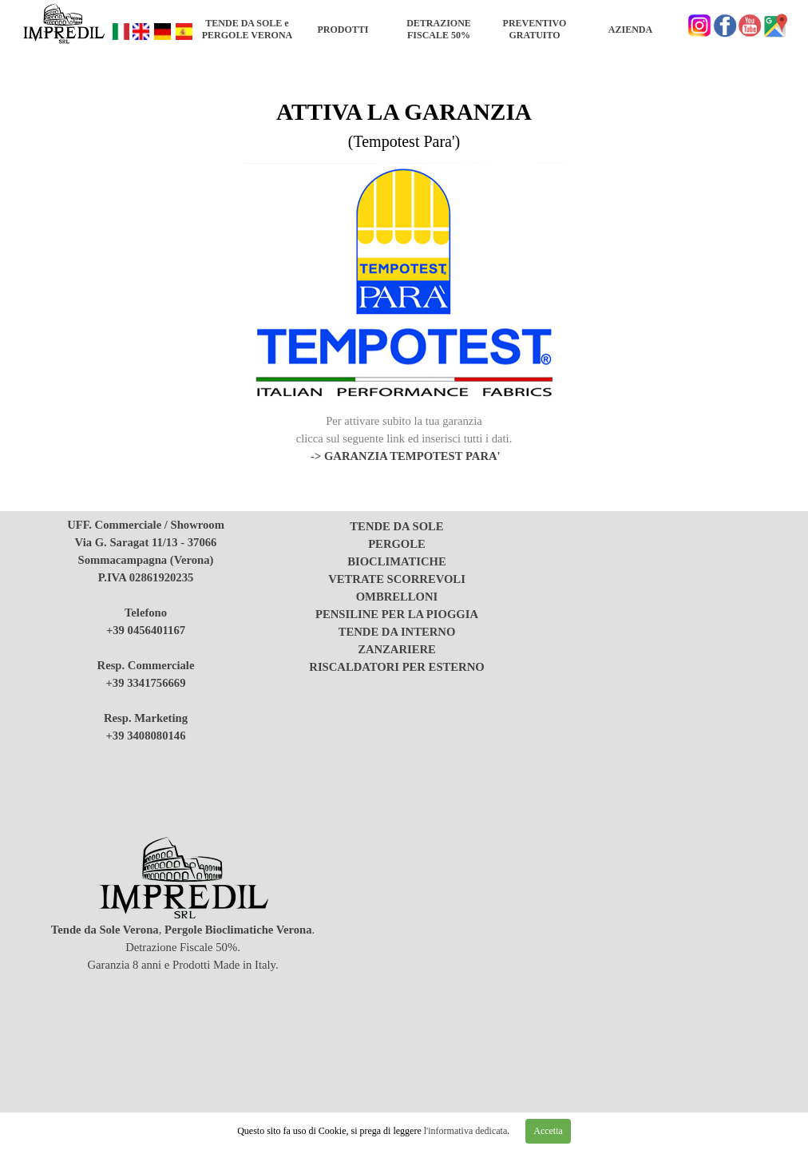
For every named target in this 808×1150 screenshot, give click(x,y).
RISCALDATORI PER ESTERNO (396, 666)
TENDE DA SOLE (396, 526)
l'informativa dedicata (464, 1130)
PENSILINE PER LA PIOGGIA (396, 614)
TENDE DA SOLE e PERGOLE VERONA (247, 29)
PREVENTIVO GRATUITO (535, 29)
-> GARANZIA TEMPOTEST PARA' (406, 456)
